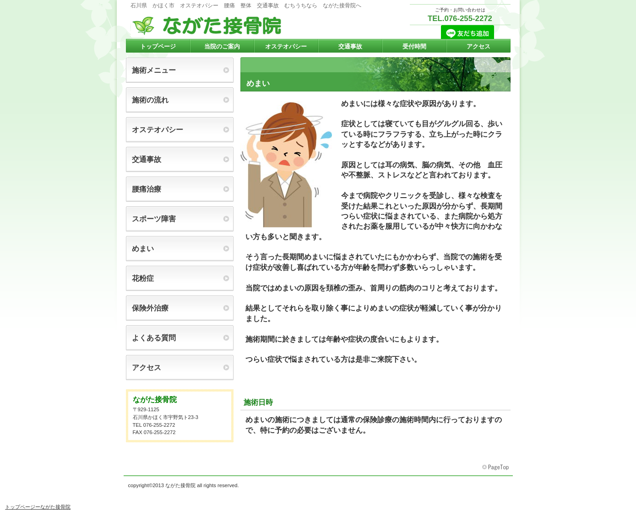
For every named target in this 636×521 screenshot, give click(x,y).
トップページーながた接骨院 (38, 507)
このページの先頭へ (496, 467)
